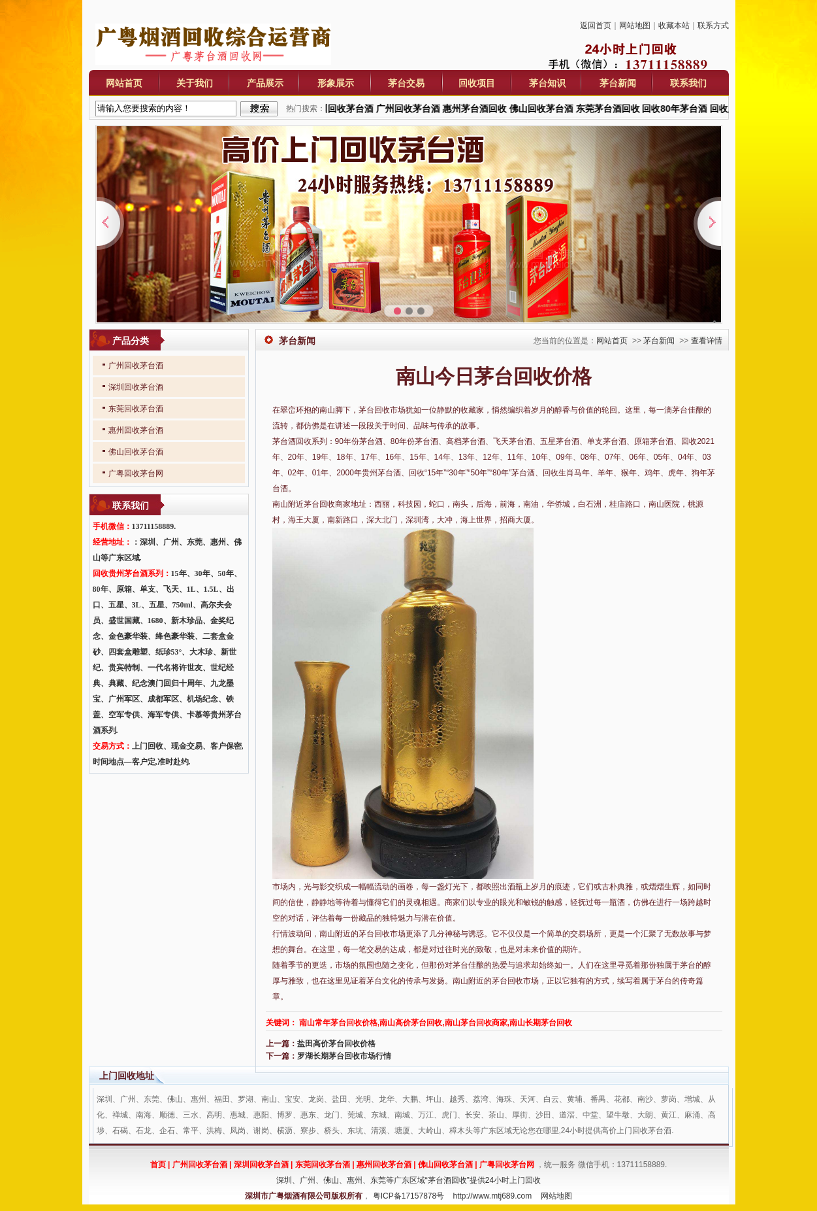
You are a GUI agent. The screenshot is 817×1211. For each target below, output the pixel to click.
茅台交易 (406, 83)
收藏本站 (674, 25)
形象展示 (335, 83)
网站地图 (634, 25)
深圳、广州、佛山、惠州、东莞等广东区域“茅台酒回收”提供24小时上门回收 (408, 1180)
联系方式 (713, 25)
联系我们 (688, 83)
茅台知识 (547, 83)
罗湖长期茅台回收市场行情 (344, 1056)
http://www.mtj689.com (492, 1196)
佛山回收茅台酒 (135, 451)
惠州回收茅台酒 (135, 430)
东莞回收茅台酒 (135, 408)
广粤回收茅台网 (135, 473)
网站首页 (124, 83)
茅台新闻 (618, 83)
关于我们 (194, 83)
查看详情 (706, 340)
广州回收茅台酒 (135, 365)
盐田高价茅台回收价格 (336, 1043)
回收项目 (476, 83)
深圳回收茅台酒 (135, 387)
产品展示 (265, 83)
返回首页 (595, 25)
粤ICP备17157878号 (408, 1196)
